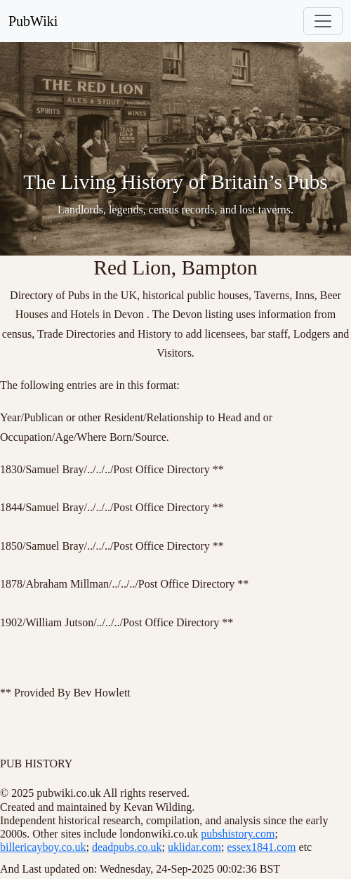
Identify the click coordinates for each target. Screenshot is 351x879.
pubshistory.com (237, 834)
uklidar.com (194, 847)
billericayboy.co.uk (43, 847)
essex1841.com (261, 847)
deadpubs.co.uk (127, 847)
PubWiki (33, 21)
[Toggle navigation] (323, 21)
